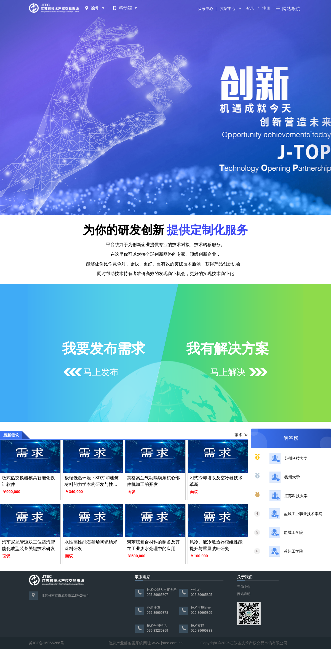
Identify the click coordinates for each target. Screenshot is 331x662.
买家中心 (205, 8)
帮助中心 (243, 587)
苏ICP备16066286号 (46, 643)
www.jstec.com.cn (167, 643)
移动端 (125, 8)
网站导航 (288, 8)
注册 (266, 8)
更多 (241, 435)
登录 (250, 8)
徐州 (95, 8)
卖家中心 (228, 8)
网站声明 (243, 594)
